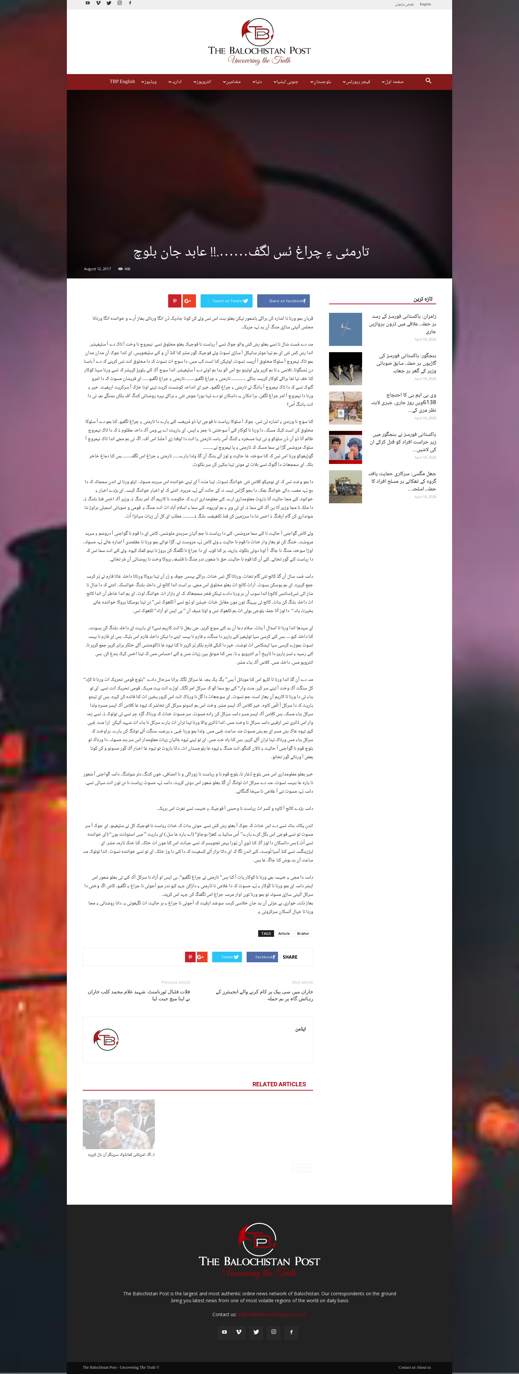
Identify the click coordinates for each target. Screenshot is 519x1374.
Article (284, 933)
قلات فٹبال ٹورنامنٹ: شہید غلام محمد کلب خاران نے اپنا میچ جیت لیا (139, 995)
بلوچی (409, 4)
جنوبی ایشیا (285, 82)
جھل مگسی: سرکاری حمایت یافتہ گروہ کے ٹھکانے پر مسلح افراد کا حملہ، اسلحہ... (402, 481)
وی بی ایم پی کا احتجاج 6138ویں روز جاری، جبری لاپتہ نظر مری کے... (403, 403)
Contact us (407, 1368)
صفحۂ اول (392, 82)
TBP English (122, 82)
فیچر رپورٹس (355, 82)
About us (423, 1368)
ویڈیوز (148, 82)
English (425, 4)
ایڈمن (300, 1029)
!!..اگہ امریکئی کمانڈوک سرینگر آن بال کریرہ (121, 1154)
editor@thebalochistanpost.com (272, 1314)
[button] (428, 82)
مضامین (231, 82)
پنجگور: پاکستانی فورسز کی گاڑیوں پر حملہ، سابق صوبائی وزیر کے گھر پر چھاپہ (406, 363)
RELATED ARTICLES (279, 1084)
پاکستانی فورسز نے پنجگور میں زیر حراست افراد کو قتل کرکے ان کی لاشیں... (403, 442)
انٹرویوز (201, 82)
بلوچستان (320, 82)
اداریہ (174, 82)
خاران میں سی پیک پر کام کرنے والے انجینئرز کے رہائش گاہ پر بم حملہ (264, 995)
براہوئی (399, 4)
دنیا (256, 82)
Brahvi (303, 933)
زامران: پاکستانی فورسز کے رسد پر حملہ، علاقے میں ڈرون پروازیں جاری (402, 324)
